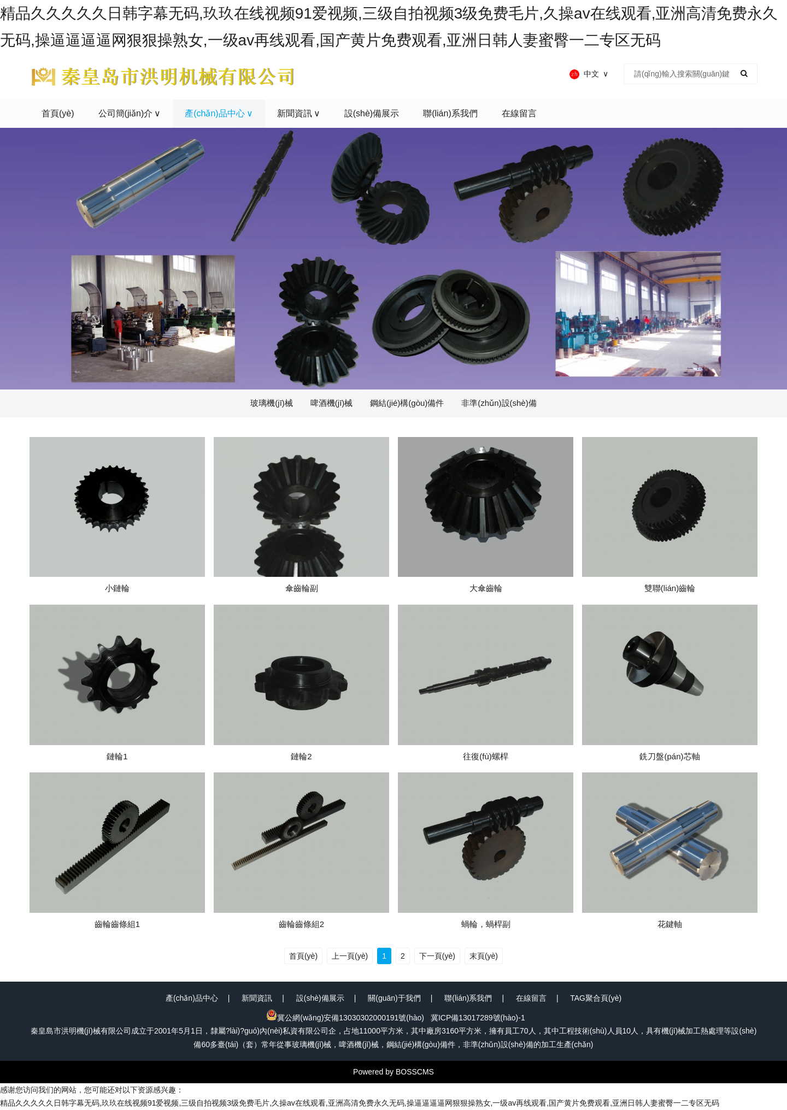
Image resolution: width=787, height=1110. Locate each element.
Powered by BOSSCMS (393, 1071)
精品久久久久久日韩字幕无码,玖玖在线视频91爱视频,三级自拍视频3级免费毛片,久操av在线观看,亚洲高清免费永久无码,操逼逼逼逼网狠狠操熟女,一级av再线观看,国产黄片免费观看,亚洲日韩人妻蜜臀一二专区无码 (359, 1103)
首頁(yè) (303, 956)
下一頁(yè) (437, 956)
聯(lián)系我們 (468, 998)
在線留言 (531, 998)
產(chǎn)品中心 (192, 998)
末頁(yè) (483, 956)
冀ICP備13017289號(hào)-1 (478, 1017)
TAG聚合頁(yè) (595, 998)
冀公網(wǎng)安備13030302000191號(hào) (345, 1017)
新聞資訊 (257, 998)
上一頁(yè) (350, 956)
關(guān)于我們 (394, 998)
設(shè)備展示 (320, 998)
